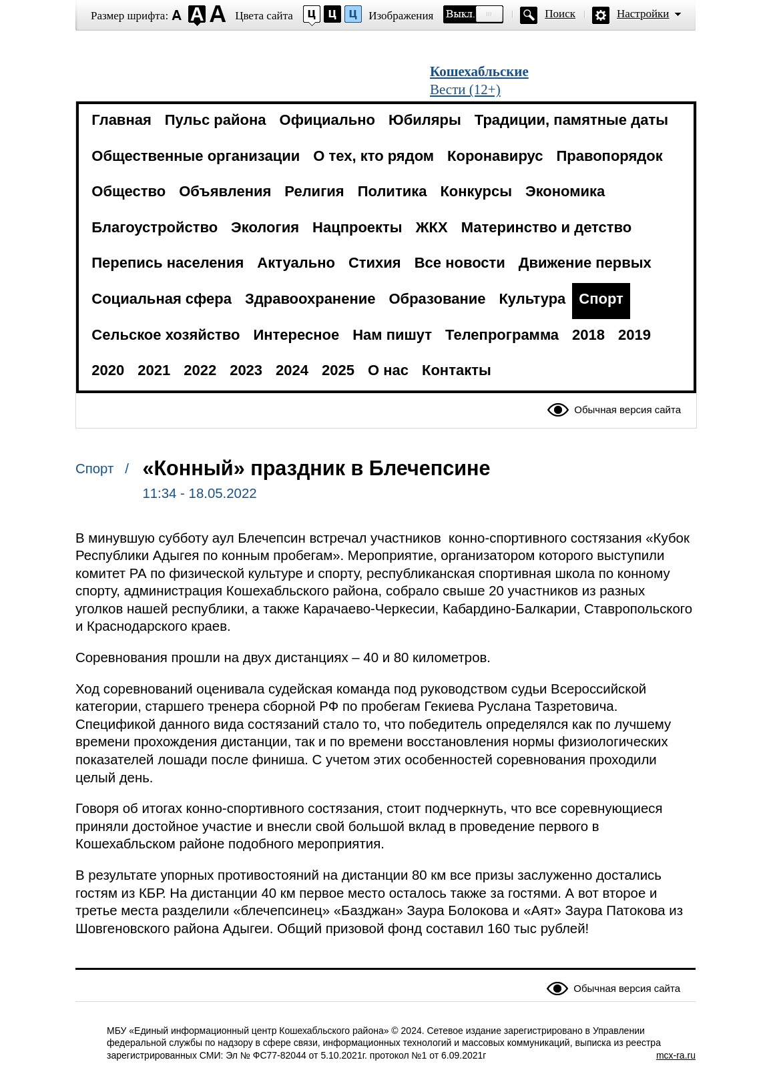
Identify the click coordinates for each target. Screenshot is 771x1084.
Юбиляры (425, 119)
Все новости (460, 262)
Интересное (296, 334)
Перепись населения (167, 262)
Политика (392, 191)
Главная (121, 119)
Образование (437, 298)
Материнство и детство (546, 227)
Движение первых (585, 262)
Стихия (374, 262)
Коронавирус (495, 156)
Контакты (456, 370)
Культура (532, 298)
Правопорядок (609, 156)
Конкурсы (476, 191)
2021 (154, 370)
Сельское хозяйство (165, 334)
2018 (588, 334)
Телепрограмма (502, 334)
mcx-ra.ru (676, 1055)
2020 (107, 370)
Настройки (643, 13)
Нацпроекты (357, 227)
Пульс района (215, 119)
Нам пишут (392, 334)
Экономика (565, 191)
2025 (338, 370)
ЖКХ (432, 227)
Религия (314, 191)
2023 (246, 370)
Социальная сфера (161, 298)
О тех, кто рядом (373, 156)
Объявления (225, 191)
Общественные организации (195, 156)
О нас (388, 370)
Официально (327, 119)
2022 (200, 370)
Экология (265, 227)
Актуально (296, 262)
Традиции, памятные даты (571, 119)
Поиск (560, 13)
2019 (634, 334)
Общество (128, 191)
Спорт (601, 298)
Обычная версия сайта (627, 409)
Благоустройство (154, 227)
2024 (292, 370)
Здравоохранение (310, 298)
